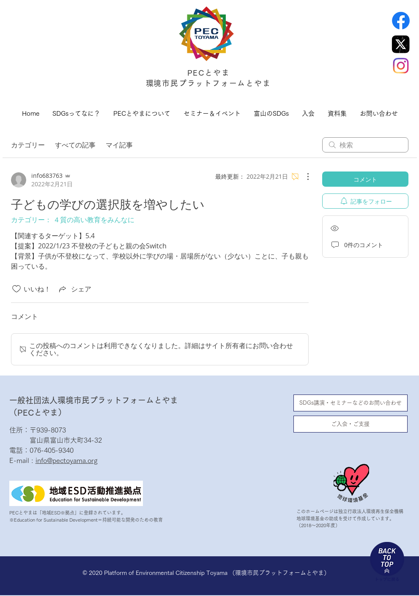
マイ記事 (119, 145)
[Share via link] (74, 289)
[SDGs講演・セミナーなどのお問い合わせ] (350, 403)
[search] (365, 144)
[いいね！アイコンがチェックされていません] (16, 289)
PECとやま (208, 72)
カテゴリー (28, 145)
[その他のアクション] (304, 176)
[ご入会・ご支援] (350, 424)
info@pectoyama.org (67, 460)
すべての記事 (75, 145)
